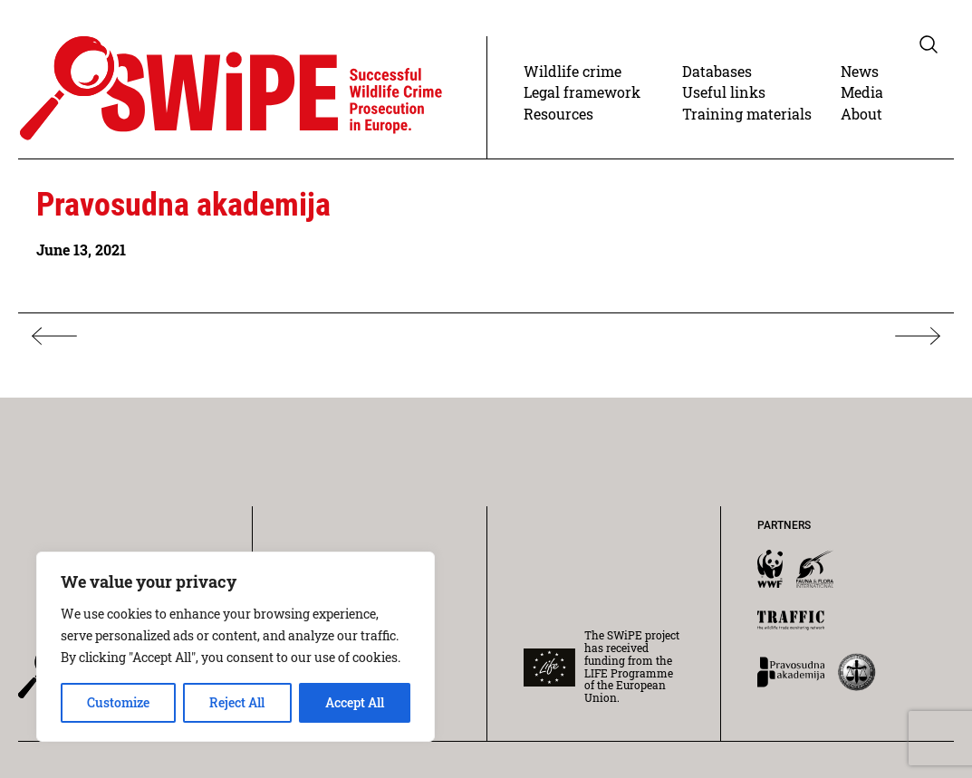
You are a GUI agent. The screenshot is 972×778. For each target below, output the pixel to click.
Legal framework (582, 91)
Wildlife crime (572, 71)
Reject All (237, 702)
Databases (717, 71)
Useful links (723, 91)
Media (862, 91)
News (860, 71)
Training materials (747, 113)
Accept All (354, 702)
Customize (118, 702)
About (861, 113)
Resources (558, 113)
